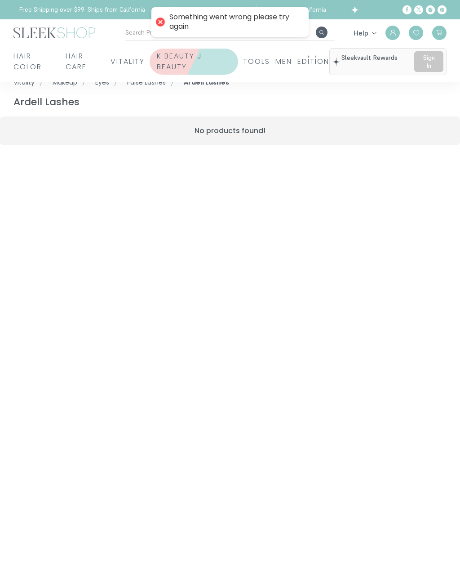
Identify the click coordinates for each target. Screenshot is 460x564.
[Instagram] (430, 9)
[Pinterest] (442, 9)
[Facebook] (406, 9)
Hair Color (27, 61)
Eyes (102, 82)
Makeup (65, 82)
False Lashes (146, 82)
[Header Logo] (54, 32)
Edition (323, 61)
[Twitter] (418, 9)
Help (361, 32)
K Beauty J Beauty (185, 61)
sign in (431, 62)
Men (286, 61)
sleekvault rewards (373, 58)
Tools (252, 61)
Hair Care (74, 61)
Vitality (125, 61)
